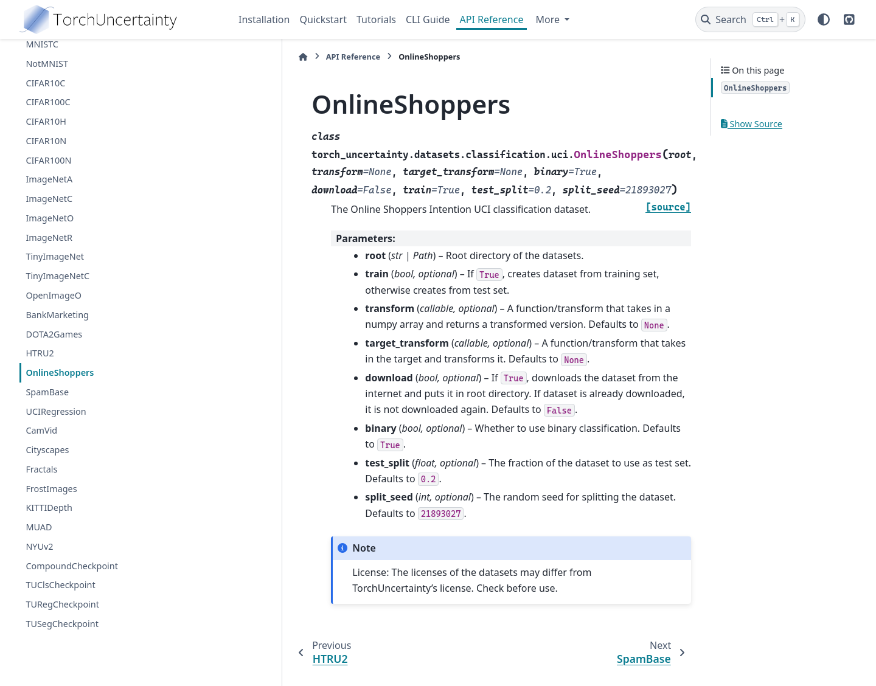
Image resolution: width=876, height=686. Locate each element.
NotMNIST (47, 63)
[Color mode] (823, 19)
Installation (264, 19)
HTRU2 (40, 353)
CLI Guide (428, 19)
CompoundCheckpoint (72, 566)
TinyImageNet (55, 256)
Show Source (751, 124)
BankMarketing (57, 314)
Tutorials (376, 19)
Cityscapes (47, 450)
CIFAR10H (46, 121)
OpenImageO (54, 295)
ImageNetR (49, 237)
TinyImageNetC (57, 276)
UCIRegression (56, 411)
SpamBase (47, 392)
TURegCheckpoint (62, 604)
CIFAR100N (48, 160)
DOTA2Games (54, 334)
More (548, 19)
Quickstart (323, 19)
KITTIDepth (49, 507)
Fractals (41, 469)
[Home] (244, 56)
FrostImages (51, 488)
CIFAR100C (48, 102)
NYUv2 (39, 546)
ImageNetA (49, 179)
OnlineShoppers (60, 372)
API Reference (492, 19)
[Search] (750, 19)
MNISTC (42, 44)
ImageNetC (49, 198)
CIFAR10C (45, 83)
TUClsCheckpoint (60, 585)
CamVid (41, 430)
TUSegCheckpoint (62, 623)
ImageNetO (50, 218)
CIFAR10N (46, 141)
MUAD (39, 527)
